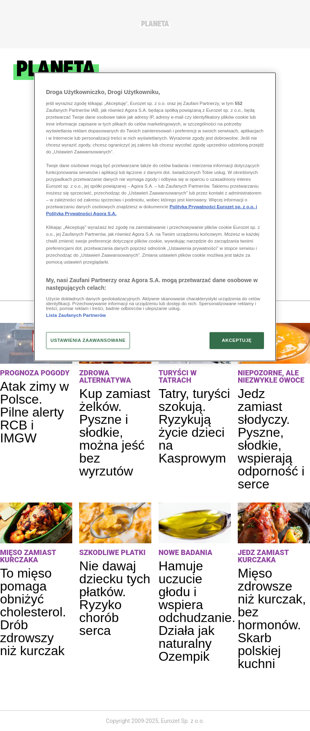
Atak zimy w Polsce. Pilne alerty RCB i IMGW (34, 412)
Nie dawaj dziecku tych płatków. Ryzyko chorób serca (114, 598)
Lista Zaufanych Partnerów (76, 315)
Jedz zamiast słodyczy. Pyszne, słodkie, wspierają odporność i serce (271, 438)
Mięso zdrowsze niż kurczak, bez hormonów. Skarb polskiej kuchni (272, 618)
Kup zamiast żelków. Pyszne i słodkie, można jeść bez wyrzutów (114, 432)
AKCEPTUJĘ (236, 340)
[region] (155, 217)
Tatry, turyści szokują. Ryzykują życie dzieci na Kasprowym (194, 425)
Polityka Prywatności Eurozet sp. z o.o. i (213, 206)
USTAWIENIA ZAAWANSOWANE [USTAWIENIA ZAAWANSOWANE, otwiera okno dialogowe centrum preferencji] (88, 340)
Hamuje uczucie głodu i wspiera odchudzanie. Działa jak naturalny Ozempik (197, 611)
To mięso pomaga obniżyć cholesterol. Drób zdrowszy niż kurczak (33, 612)
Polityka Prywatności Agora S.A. (81, 213)
